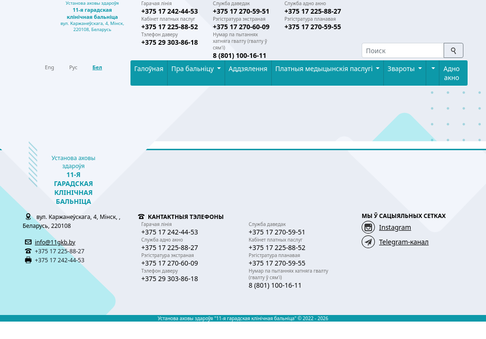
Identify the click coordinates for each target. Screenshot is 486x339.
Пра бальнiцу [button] (193, 68)
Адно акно (452, 73)
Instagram (395, 227)
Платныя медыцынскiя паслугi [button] (324, 68)
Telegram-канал (404, 241)
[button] (432, 68)
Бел (97, 67)
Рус (73, 67)
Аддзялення (248, 68)
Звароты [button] (402, 68)
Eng (49, 67)
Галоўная (148, 68)
